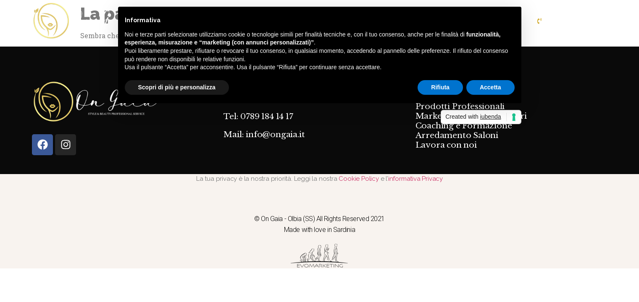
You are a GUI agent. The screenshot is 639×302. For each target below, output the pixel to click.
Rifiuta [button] (440, 87)
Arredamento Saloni (456, 135)
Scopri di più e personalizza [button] (177, 87)
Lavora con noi (446, 145)
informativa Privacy (415, 178)
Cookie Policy (359, 178)
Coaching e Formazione (463, 126)
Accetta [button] (490, 87)
